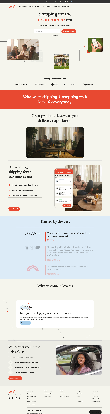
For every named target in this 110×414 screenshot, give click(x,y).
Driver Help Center (64, 396)
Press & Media (80, 401)
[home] (11, 6)
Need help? (55, 35)
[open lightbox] (55, 142)
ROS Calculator (96, 401)
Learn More (71, 1)
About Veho (79, 393)
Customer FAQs (48, 393)
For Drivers (62, 393)
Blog (93, 393)
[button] (23, 6)
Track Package (47, 396)
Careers (78, 396)
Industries (29, 398)
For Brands (30, 393)
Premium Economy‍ (32, 401)
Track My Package (95, 412)
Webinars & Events (97, 398)
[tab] (25, 189)
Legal (78, 398)
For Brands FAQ (31, 404)
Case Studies (95, 396)
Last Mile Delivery (31, 396)
